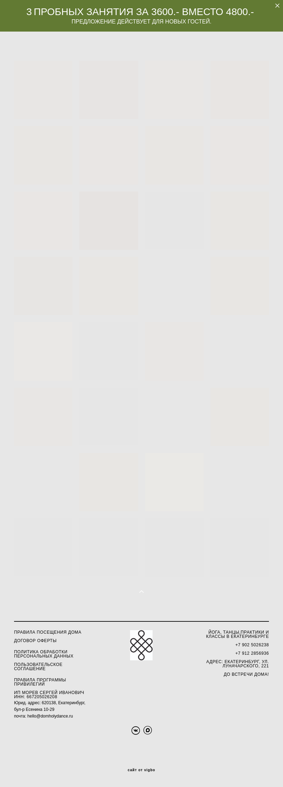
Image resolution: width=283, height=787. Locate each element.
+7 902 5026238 (252, 644)
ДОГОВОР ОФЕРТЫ (35, 640)
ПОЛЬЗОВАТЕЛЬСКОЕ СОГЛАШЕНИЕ (38, 666)
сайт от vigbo (141, 770)
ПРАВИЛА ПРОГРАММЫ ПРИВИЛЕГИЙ (40, 682)
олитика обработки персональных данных (43, 654)
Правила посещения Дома (48, 632)
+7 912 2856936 (252, 653)
